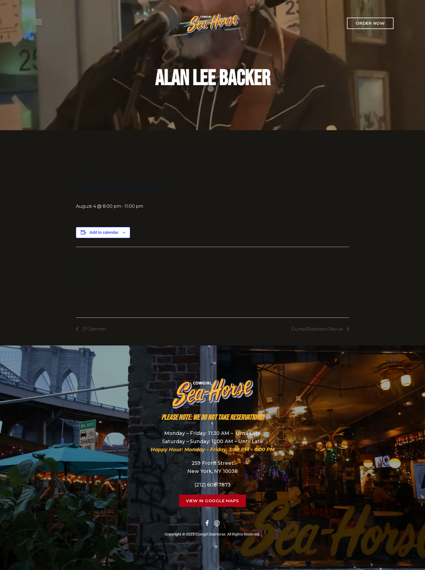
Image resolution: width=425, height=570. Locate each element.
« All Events (88, 166)
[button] (370, 23)
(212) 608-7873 (212, 485)
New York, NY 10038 (212, 471)
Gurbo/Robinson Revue (317, 329)
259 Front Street (213, 463)
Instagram (217, 523)
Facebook (207, 523)
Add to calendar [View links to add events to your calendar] (104, 232)
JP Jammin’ (94, 329)
